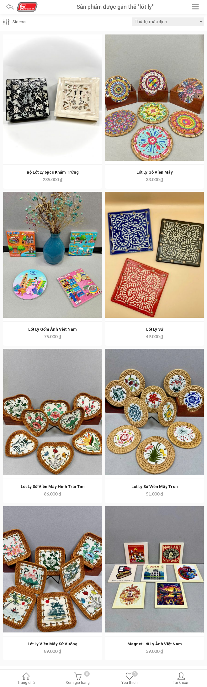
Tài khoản (181, 679)
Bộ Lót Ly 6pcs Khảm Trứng (53, 172)
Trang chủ (26, 679)
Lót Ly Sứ (154, 329)
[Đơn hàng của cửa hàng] (168, 21)
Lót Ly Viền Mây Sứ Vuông (52, 644)
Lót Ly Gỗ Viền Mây (154, 172)
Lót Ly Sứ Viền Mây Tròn (154, 486)
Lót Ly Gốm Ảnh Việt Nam (52, 329)
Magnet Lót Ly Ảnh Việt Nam (154, 644)
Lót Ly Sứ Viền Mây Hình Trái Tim (53, 486)
